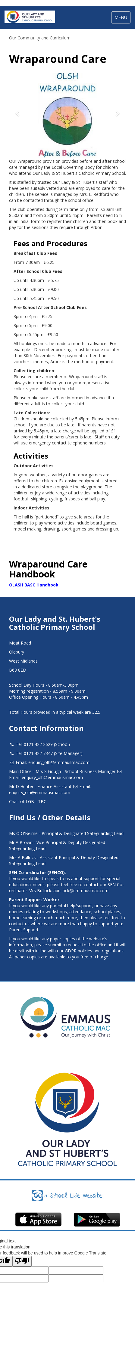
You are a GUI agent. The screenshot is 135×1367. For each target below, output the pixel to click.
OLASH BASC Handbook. (34, 585)
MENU (122, 18)
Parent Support (24, 929)
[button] (18, 113)
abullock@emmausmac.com (80, 890)
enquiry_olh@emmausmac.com (58, 762)
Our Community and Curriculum (40, 38)
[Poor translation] (22, 1261)
